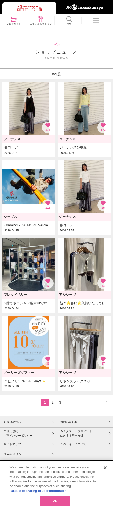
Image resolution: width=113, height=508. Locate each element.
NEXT (104, 402)
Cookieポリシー (14, 454)
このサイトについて (73, 444)
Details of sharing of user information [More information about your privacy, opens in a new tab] (38, 494)
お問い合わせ (69, 422)
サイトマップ (12, 444)
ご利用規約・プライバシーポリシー (18, 433)
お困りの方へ (12, 422)
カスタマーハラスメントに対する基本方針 (76, 433)
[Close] (105, 470)
